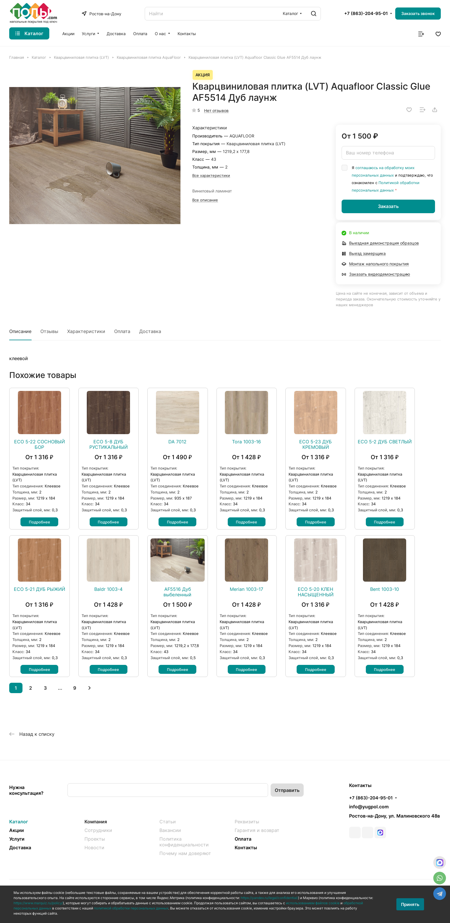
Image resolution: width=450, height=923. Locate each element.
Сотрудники (98, 830)
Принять (410, 904)
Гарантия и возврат (257, 830)
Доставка (150, 331)
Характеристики (86, 331)
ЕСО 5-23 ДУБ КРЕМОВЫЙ (315, 444)
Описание (20, 331)
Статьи (167, 821)
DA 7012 (177, 442)
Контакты (246, 847)
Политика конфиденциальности (184, 842)
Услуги (17, 839)
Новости (94, 847)
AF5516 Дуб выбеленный (177, 592)
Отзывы (49, 331)
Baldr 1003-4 (108, 589)
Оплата (122, 331)
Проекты (94, 839)
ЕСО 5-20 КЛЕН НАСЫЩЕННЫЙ (316, 592)
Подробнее (39, 522)
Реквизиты (247, 821)
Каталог (18, 821)
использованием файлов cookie (313, 903)
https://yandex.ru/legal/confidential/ (269, 898)
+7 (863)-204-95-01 (366, 13)
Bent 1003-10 (384, 589)
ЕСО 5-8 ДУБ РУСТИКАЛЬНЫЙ (108, 444)
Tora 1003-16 (246, 442)
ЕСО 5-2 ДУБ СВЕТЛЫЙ (385, 442)
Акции (16, 830)
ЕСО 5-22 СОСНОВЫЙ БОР (39, 444)
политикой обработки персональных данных (131, 908)
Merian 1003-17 (246, 589)
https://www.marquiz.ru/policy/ (38, 903)
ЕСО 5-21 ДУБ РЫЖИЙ (39, 589)
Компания (95, 821)
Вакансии (170, 830)
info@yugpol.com (369, 806)
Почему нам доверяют (185, 853)
